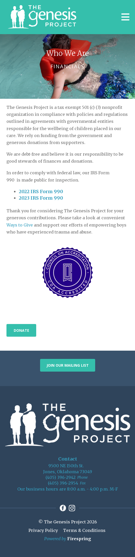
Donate (21, 330)
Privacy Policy (43, 530)
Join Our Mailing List (68, 365)
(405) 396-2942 (61, 477)
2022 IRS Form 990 (41, 191)
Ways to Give (19, 225)
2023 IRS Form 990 (41, 198)
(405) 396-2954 (63, 483)
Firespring (79, 538)
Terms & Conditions (84, 530)
